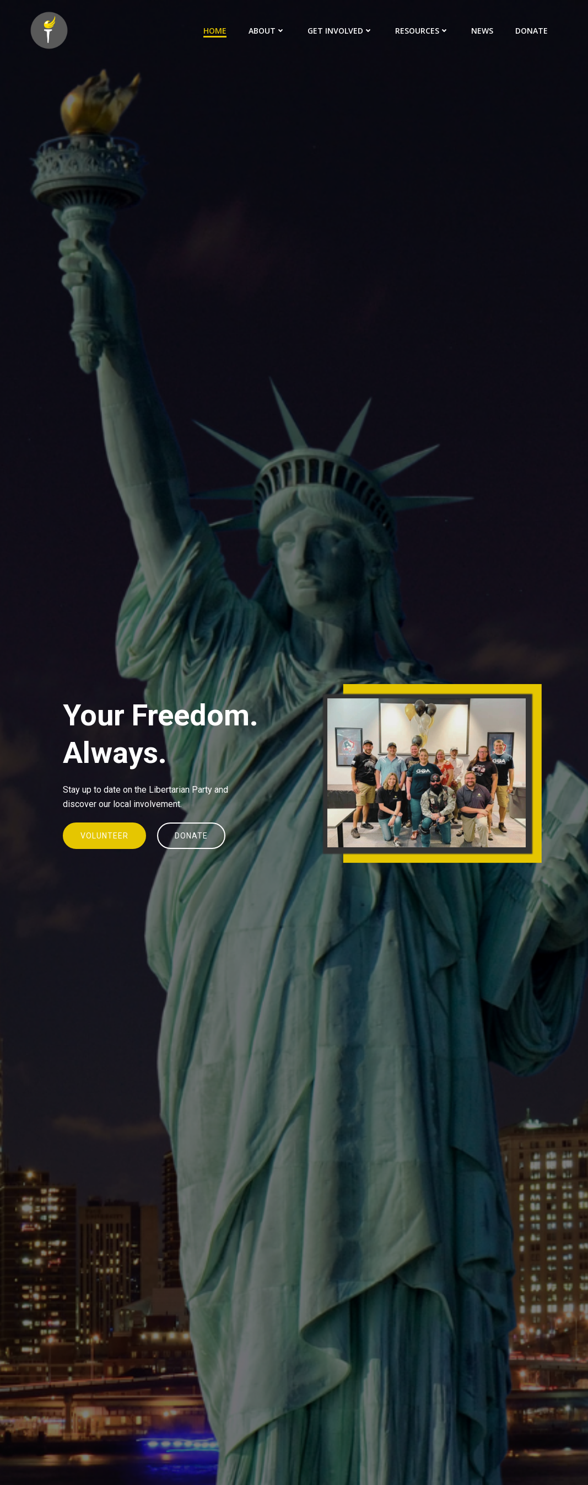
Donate (531, 30)
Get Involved (340, 30)
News (482, 30)
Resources (422, 30)
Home (214, 30)
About (267, 30)
